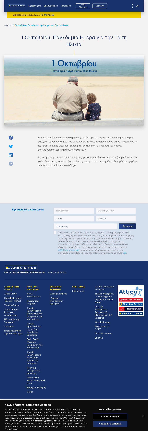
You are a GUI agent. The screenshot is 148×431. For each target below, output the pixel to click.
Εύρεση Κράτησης (58, 293)
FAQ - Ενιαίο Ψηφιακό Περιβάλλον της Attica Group (34, 343)
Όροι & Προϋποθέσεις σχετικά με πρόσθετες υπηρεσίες (34, 329)
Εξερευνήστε (34, 5)
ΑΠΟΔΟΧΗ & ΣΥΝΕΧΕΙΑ (110, 427)
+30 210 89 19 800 (57, 272)
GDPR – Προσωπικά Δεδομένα (104, 288)
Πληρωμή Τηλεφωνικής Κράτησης (33, 370)
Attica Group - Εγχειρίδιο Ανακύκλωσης (11, 312)
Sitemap (99, 338)
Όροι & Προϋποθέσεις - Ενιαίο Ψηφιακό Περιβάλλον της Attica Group (35, 314)
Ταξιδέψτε (65, 5)
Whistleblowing (102, 322)
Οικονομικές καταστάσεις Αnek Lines (36, 380)
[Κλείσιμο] (143, 419)
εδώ (124, 253)
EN (137, 5)
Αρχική (7, 25)
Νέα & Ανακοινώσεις (34, 295)
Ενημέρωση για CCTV (102, 327)
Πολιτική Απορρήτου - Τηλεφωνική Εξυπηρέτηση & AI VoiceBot (103, 312)
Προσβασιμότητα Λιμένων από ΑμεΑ (13, 332)
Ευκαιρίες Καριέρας (36, 387)
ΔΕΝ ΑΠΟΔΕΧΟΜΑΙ (110, 420)
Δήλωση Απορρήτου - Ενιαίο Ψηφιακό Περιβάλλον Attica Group (104, 297)
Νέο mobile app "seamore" (12, 320)
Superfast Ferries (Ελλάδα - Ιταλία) (12, 299)
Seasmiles (9, 326)
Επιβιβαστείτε (51, 5)
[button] (74, 211)
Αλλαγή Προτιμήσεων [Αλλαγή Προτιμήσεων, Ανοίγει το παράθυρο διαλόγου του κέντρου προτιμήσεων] (110, 412)
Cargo (30, 392)
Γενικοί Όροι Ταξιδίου (33, 302)
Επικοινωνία (78, 291)
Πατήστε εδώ (47, 15)
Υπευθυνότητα (11, 305)
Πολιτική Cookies (103, 333)
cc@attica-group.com (68, 250)
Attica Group (10, 293)
